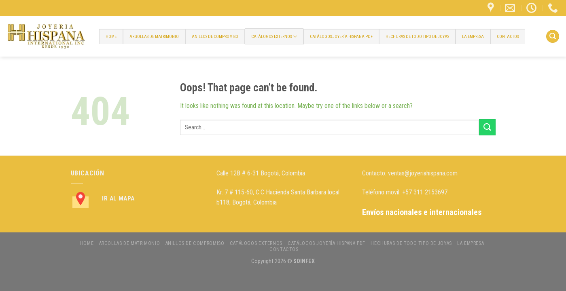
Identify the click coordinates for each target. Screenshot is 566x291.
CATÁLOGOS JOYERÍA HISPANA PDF (341, 36)
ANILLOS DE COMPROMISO (215, 36)
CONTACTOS (508, 36)
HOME (111, 36)
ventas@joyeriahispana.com (423, 173)
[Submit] (487, 127)
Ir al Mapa (118, 198)
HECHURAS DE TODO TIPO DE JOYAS (417, 36)
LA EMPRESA (473, 36)
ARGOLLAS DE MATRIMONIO (154, 36)
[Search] (552, 36)
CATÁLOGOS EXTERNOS (274, 36)
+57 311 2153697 (424, 192)
